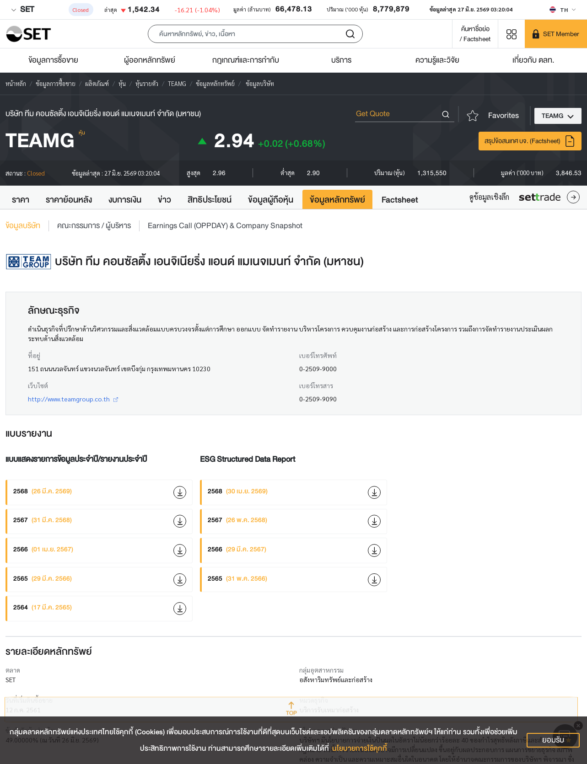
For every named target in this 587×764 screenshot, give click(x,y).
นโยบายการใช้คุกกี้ (359, 748)
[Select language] (563, 9)
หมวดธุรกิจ (313, 700)
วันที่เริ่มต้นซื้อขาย (29, 700)
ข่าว (164, 199)
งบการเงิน (124, 199)
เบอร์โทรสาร (316, 385)
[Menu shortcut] (511, 33)
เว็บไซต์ (38, 385)
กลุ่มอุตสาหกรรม (321, 670)
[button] (255, 34)
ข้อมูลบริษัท (22, 225)
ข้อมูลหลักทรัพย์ (337, 199)
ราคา (20, 199)
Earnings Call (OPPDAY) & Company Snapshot (225, 225)
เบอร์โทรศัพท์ (318, 355)
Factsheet (400, 199)
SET (22, 9)
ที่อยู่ (34, 355)
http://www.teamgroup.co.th (73, 399)
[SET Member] (556, 34)
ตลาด (12, 670)
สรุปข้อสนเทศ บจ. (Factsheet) (530, 141)
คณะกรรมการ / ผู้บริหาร (94, 225)
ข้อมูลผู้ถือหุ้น (270, 199)
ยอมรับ (553, 740)
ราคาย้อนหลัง (69, 199)
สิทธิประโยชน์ (210, 199)
